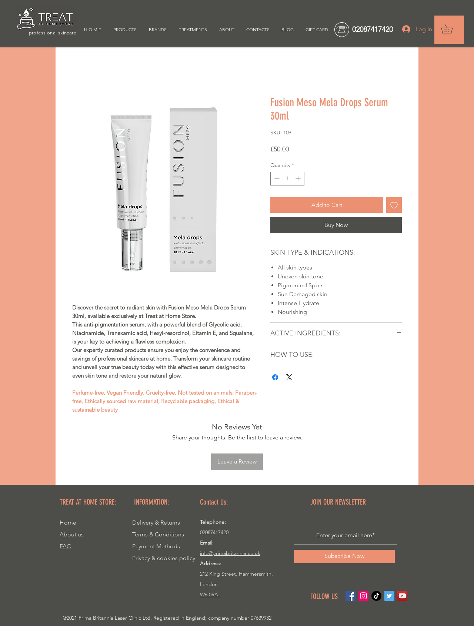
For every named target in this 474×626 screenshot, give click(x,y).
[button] (452, 29)
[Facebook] (351, 596)
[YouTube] (402, 596)
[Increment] (298, 178)
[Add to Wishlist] (394, 205)
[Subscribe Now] (344, 556)
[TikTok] (376, 596)
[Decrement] (276, 178)
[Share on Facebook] (275, 377)
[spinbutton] (287, 178)
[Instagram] (363, 596)
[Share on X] (289, 377)
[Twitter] (389, 596)
